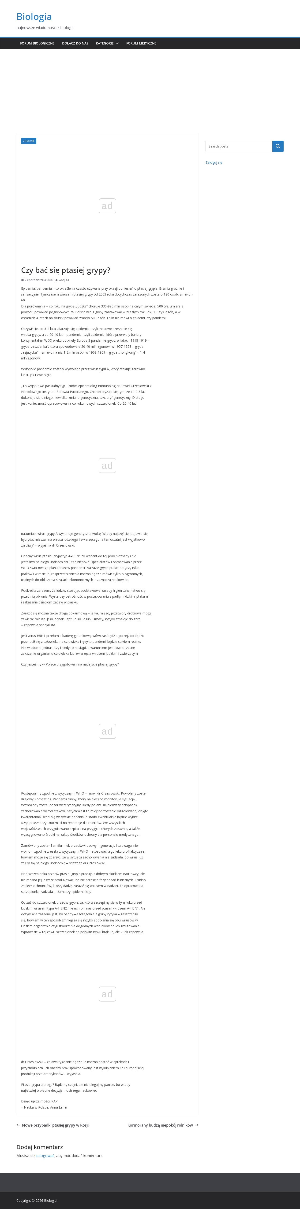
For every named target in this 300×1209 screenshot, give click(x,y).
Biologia (34, 16)
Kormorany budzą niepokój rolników (163, 1125)
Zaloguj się (214, 162)
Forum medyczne (141, 43)
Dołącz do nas (75, 43)
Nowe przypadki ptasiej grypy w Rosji (52, 1125)
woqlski (64, 280)
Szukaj (278, 146)
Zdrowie (28, 141)
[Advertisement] (150, 84)
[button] (116, 43)
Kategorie (105, 43)
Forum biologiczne (37, 43)
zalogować (45, 1155)
